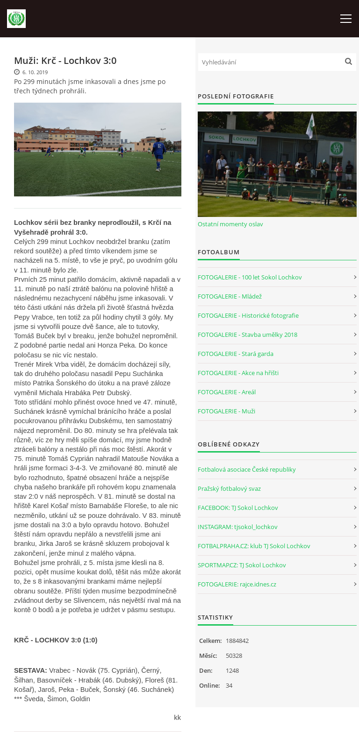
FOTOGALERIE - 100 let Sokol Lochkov (250, 277)
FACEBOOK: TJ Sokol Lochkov (238, 507)
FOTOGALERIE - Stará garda (235, 353)
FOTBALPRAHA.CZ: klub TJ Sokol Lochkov (254, 546)
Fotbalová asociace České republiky (247, 469)
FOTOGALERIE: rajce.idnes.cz (237, 584)
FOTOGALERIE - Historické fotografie (248, 315)
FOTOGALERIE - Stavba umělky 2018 (247, 334)
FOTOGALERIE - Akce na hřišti (238, 373)
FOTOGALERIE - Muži (226, 411)
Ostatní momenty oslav (230, 224)
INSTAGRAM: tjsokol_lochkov (238, 527)
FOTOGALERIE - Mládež (230, 296)
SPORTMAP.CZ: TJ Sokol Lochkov (242, 565)
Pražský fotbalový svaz (229, 488)
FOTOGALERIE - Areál (227, 392)
